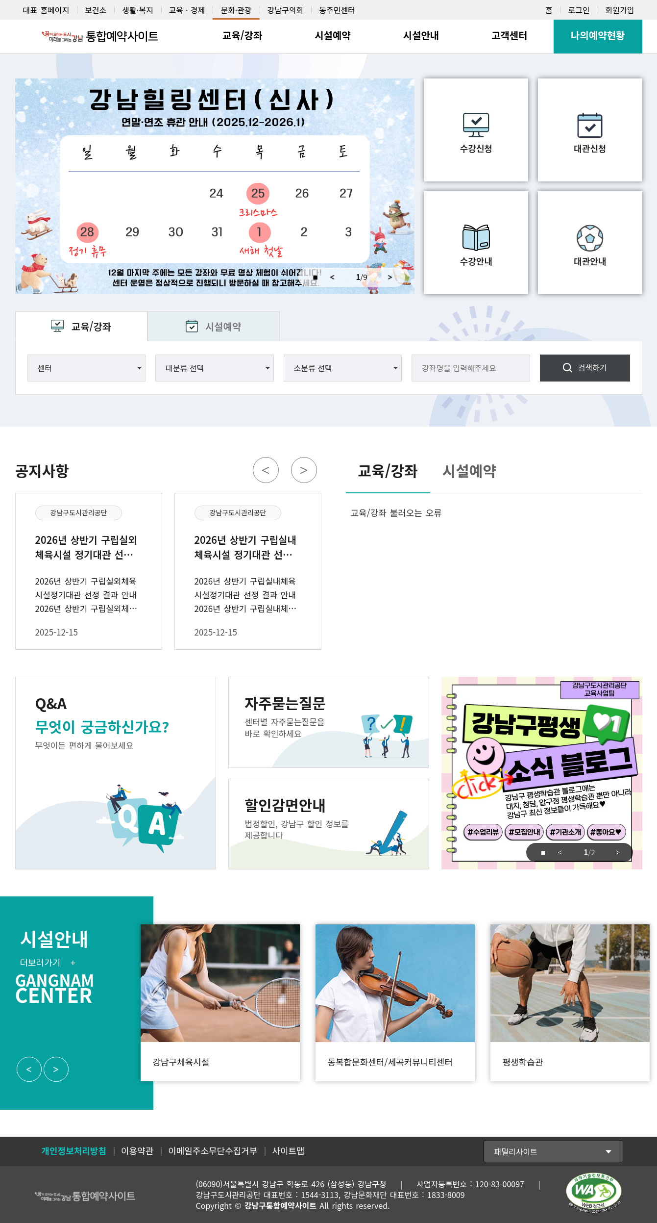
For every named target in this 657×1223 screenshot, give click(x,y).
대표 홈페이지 (46, 10)
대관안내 (590, 261)
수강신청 (476, 148)
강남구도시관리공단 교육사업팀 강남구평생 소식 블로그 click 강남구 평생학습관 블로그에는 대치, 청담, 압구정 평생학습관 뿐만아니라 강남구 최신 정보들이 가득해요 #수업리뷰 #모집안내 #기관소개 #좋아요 (541, 773)
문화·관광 (235, 10)
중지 (311, 277)
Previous (332, 277)
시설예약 (223, 326)
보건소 (95, 10)
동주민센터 (337, 10)
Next (394, 277)
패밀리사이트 (515, 1151)
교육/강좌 (91, 326)
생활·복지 (137, 10)
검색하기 (592, 367)
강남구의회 (286, 10)
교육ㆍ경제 (187, 10)
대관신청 (590, 148)
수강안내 (476, 261)
